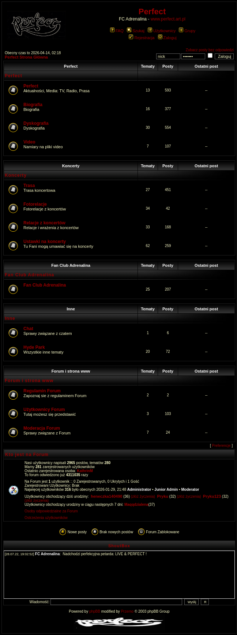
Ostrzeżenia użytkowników (46, 518)
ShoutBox (119, 546)
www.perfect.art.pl (168, 19)
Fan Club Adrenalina (70, 265)
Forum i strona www (70, 371)
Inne (70, 309)
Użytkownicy (162, 31)
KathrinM (85, 471)
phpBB (94, 611)
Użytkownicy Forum (44, 409)
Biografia (32, 104)
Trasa (29, 185)
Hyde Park (34, 347)
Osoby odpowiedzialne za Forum (51, 511)
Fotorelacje (35, 204)
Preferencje (221, 446)
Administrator (139, 490)
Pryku (162, 496)
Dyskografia (36, 123)
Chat (28, 328)
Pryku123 (212, 496)
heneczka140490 (106, 496)
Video (29, 142)
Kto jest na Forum (27, 454)
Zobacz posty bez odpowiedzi (210, 50)
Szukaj (135, 31)
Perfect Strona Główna (26, 57)
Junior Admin (166, 490)
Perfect (71, 66)
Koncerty (71, 166)
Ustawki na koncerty (44, 241)
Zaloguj (167, 38)
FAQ (117, 31)
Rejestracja (141, 38)
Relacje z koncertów (44, 222)
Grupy (187, 31)
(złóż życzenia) (143, 496)
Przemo (127, 611)
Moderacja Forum (41, 428)
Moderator (190, 490)
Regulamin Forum (42, 390)
